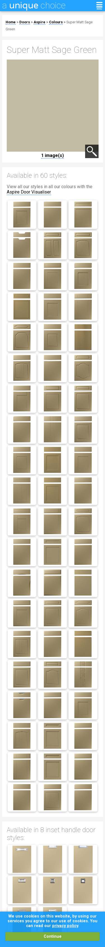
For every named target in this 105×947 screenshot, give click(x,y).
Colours (56, 22)
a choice (34, 5)
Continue (53, 936)
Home (11, 22)
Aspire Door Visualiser (29, 192)
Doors (24, 22)
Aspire (39, 22)
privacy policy (65, 925)
